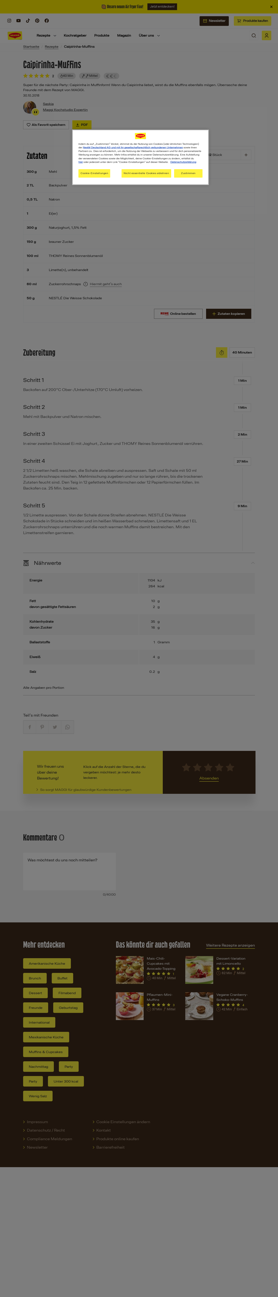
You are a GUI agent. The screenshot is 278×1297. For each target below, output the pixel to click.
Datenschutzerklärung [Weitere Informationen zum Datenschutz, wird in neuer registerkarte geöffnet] (183, 162)
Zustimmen (188, 173)
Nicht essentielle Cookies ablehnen (146, 173)
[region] (140, 157)
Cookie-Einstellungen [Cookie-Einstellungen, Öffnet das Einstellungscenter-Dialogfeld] (94, 173)
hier (80, 162)
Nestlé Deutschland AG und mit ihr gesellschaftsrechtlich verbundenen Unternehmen (133, 147)
